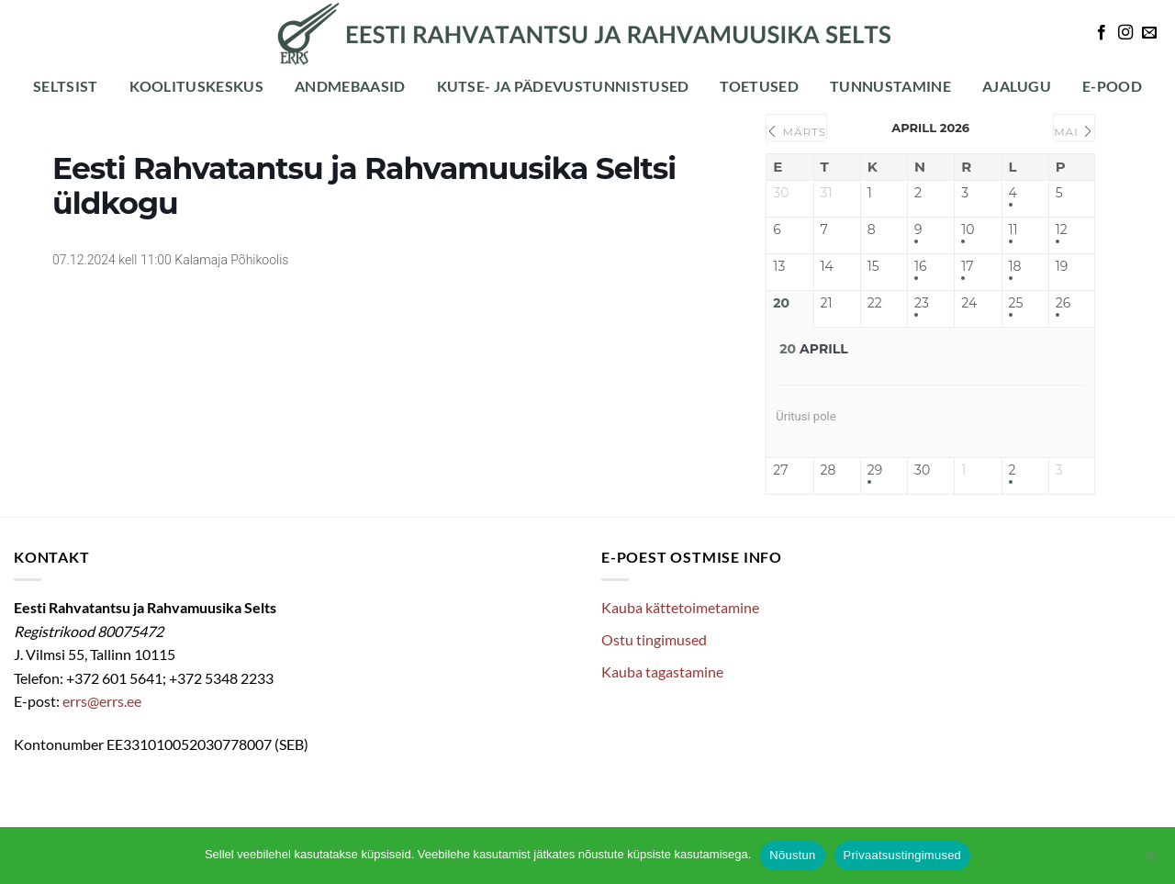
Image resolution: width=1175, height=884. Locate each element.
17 (967, 266)
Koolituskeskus (196, 86)
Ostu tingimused (654, 639)
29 (874, 470)
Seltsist (65, 86)
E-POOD (1112, 86)
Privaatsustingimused (903, 855)
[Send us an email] (1149, 33)
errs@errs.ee (101, 701)
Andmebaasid (350, 86)
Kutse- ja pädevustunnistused (563, 86)
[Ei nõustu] (1150, 861)
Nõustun (792, 855)
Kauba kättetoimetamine (680, 607)
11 (1013, 230)
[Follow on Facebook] (1101, 33)
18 (1015, 266)
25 (1016, 303)
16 (920, 266)
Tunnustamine (890, 86)
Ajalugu (1016, 86)
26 (1063, 303)
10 (967, 230)
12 (1062, 230)
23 (921, 303)
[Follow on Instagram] (1125, 33)
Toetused (759, 86)
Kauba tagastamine (662, 671)
